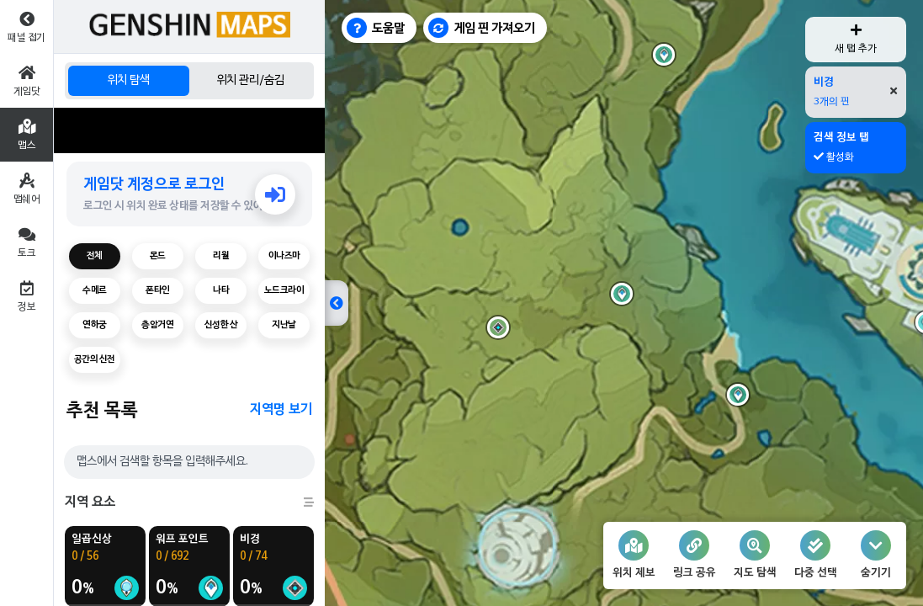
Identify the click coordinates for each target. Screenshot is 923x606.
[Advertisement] (189, 130)
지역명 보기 (281, 409)
